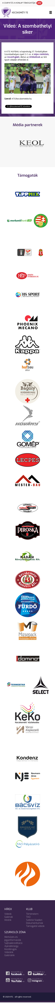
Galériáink (9, 958)
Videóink (8, 955)
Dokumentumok (34, 926)
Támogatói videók (35, 929)
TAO (28, 920)
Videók (8, 917)
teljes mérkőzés (41, 54)
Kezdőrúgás (10, 952)
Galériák (8, 920)
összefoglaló (13, 57)
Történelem (32, 917)
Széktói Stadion (34, 923)
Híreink (7, 923)
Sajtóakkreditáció (13, 946)
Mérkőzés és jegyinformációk (12, 942)
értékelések (34, 57)
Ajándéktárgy (11, 949)
